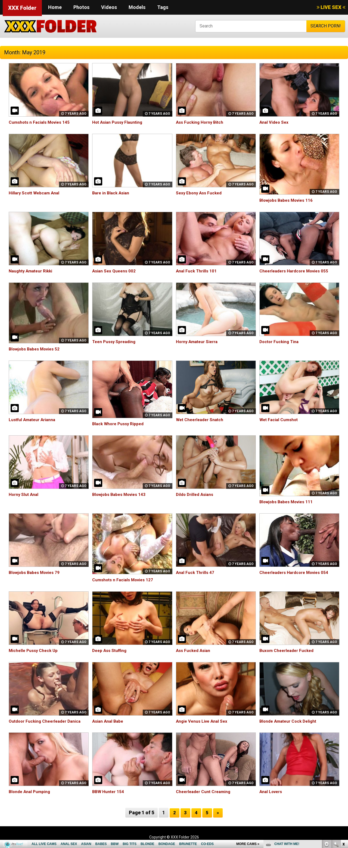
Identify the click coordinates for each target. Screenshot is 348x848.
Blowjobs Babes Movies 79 (36, 572)
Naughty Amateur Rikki (32, 271)
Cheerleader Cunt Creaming (205, 791)
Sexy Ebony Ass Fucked (200, 192)
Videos (109, 7)
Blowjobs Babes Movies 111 (287, 501)
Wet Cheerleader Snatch (201, 419)
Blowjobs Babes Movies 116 (287, 200)
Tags (162, 7)
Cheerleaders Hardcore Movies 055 (296, 271)
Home (55, 7)
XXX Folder (22, 8)
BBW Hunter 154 (108, 791)
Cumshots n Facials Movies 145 (41, 122)
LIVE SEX (331, 7)
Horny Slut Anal (24, 494)
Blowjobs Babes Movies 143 (120, 494)
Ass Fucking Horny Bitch (201, 122)
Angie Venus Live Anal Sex (203, 721)
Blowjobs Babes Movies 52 (36, 349)
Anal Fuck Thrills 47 (196, 572)
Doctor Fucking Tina (280, 341)
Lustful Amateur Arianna (34, 419)
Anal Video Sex (274, 122)
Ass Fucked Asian (194, 650)
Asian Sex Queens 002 (115, 271)
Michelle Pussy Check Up (34, 650)
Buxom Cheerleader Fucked (287, 650)
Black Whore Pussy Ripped (119, 423)
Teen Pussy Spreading (115, 341)
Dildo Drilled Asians (196, 494)
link (343, 763)
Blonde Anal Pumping (30, 791)
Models (137, 7)
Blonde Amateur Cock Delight (289, 721)
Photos (81, 7)
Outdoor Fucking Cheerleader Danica (47, 721)
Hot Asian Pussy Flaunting (118, 122)
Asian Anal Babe (108, 721)
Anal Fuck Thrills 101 (197, 271)
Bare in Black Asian (111, 192)
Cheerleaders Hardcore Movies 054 (296, 572)
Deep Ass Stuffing (110, 650)
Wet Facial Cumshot (279, 419)
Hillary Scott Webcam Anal (36, 192)
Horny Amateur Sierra (198, 341)
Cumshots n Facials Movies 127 (124, 579)
